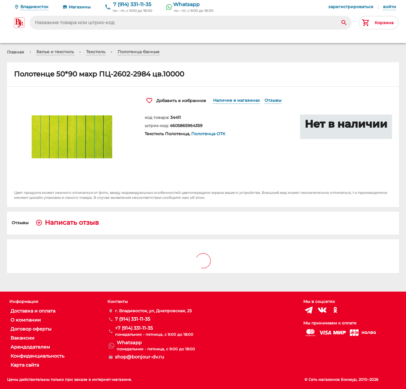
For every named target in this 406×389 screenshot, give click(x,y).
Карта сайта (24, 365)
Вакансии (22, 338)
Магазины (80, 7)
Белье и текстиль (55, 51)
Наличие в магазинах (236, 100)
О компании (25, 320)
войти (389, 6)
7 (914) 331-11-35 (132, 4)
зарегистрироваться (350, 6)
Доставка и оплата (32, 311)
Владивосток (34, 6)
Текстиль (95, 51)
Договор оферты (31, 329)
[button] (72, 137)
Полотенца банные (138, 51)
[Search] (344, 23)
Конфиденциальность (37, 356)
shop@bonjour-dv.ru (139, 357)
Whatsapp (186, 4)
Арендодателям (30, 347)
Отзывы (273, 100)
